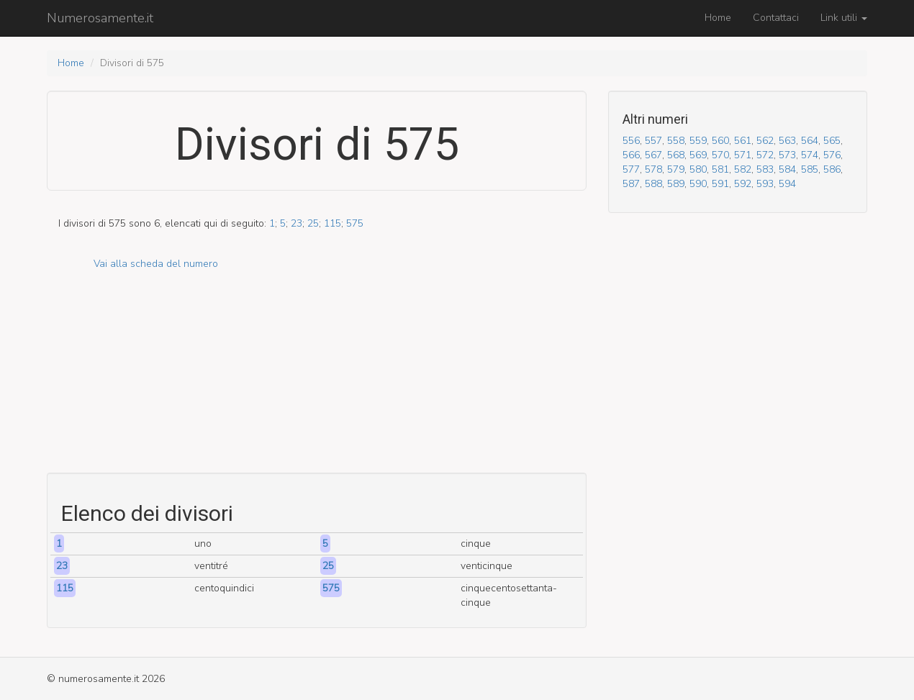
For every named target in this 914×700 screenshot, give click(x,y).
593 (765, 184)
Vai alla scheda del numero (156, 264)
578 (653, 169)
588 (653, 184)
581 (720, 169)
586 (832, 169)
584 (787, 169)
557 (653, 140)
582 (742, 169)
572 (765, 155)
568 (675, 155)
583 (765, 169)
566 (631, 155)
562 (765, 140)
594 (787, 184)
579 (675, 169)
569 (698, 155)
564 (809, 140)
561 (742, 140)
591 (720, 184)
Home (718, 17)
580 (698, 169)
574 (809, 155)
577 (631, 169)
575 (354, 223)
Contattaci (776, 17)
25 (313, 223)
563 (787, 140)
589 (675, 184)
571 (742, 155)
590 (698, 184)
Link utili (843, 17)
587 (631, 184)
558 (675, 140)
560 (720, 140)
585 (809, 169)
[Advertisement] (317, 372)
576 (832, 155)
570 (720, 155)
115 (332, 223)
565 (832, 140)
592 (742, 184)
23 (296, 223)
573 (787, 155)
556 (631, 140)
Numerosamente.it (100, 18)
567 (653, 155)
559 (698, 140)
